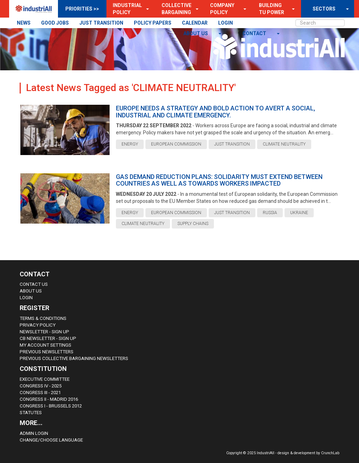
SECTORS (324, 9)
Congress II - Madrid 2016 (49, 399)
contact (254, 33)
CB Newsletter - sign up (48, 338)
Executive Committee (45, 379)
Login (26, 297)
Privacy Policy (38, 325)
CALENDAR (195, 23)
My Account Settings (45, 345)
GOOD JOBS (55, 23)
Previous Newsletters (46, 351)
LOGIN (225, 23)
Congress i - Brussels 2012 (51, 406)
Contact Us (34, 284)
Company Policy (222, 8)
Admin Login (34, 433)
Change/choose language (51, 440)
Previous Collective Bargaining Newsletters (74, 358)
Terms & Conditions (43, 318)
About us (196, 33)
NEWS (24, 23)
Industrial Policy (127, 8)
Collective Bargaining (176, 8)
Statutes (31, 412)
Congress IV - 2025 (40, 385)
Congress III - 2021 (40, 392)
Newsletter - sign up (44, 331)
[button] (145, 9)
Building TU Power (271, 8)
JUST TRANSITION (101, 23)
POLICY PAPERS (152, 23)
